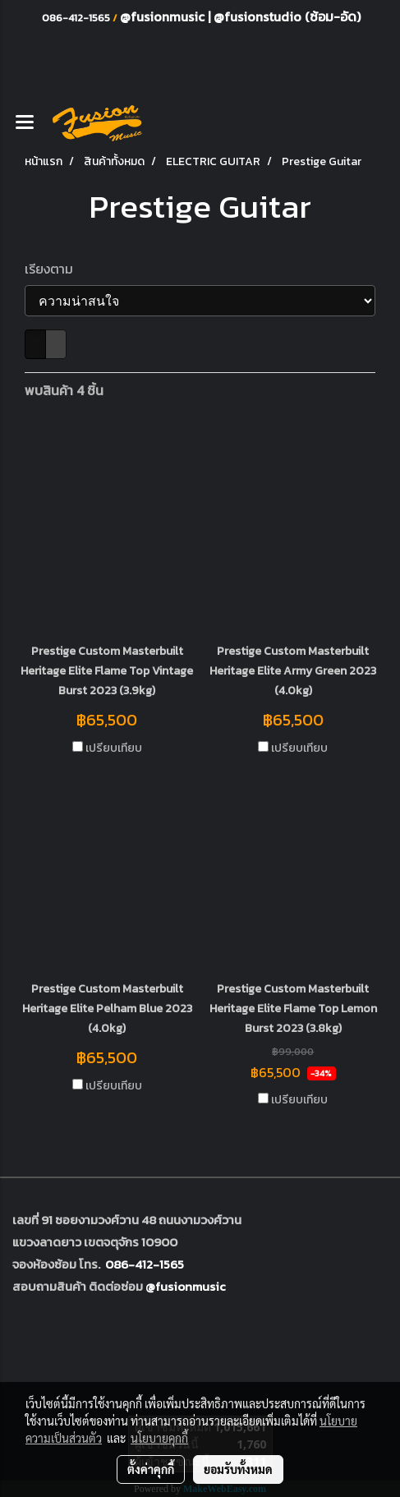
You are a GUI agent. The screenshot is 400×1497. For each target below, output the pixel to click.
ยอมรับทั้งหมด (238, 1469)
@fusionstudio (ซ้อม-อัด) (287, 16)
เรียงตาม (54, 269)
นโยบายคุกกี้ (159, 1437)
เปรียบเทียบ (113, 748)
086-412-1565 (144, 1264)
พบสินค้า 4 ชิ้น (64, 390)
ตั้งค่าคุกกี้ (150, 1469)
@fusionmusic (164, 16)
